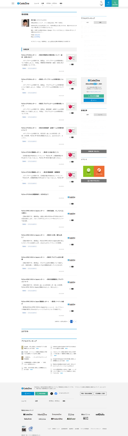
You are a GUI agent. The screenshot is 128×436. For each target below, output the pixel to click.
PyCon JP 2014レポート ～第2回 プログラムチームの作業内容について (42, 105)
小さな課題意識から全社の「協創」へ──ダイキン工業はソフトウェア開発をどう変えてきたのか (64, 371)
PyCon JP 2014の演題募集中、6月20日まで (34, 194)
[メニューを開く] (13, 3)
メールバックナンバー (94, 91)
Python (24, 68)
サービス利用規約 (85, 428)
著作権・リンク (56, 428)
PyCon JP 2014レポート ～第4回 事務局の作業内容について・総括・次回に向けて (41, 56)
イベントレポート (32, 68)
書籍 (61, 3)
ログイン (93, 100)
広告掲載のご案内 (100, 393)
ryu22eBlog (37, 36)
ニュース (36, 3)
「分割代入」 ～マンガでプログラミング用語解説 (93, 146)
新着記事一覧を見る (93, 151)
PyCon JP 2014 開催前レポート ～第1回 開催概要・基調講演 (40, 172)
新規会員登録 (93, 96)
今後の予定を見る (93, 181)
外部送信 (104, 428)
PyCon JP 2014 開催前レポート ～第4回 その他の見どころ (40, 152)
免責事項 (71, 428)
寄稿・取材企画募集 (86, 393)
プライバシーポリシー (96, 428)
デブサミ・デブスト (51, 3)
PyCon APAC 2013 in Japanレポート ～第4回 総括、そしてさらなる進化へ (42, 212)
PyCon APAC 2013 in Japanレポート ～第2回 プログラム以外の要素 (42, 258)
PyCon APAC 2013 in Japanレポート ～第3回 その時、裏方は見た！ (41, 236)
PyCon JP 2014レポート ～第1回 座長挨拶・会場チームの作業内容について (42, 129)
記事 (43, 3)
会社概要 (77, 428)
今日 (87, 22)
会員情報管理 (64, 428)
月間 (100, 22)
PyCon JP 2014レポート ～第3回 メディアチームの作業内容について (42, 80)
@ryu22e (37, 35)
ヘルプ (49, 428)
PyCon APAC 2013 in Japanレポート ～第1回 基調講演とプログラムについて (42, 280)
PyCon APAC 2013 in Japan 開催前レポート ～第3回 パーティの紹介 (42, 302)
